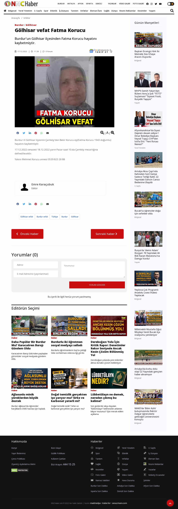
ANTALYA (56, 4)
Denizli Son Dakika (125, 491)
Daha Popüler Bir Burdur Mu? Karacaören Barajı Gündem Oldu (26, 349)
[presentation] (34, 286)
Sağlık (106, 10)
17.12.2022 (21, 51)
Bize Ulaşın (56, 448)
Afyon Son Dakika (152, 485)
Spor (46, 10)
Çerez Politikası (18, 458)
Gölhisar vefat (26, 218)
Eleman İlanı (96, 10)
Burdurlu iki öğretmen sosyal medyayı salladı (65, 348)
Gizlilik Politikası (58, 453)
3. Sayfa (38, 10)
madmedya (95, 503)
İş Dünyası (64, 10)
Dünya (114, 10)
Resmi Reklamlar (127, 10)
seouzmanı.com (119, 503)
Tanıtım (74, 10)
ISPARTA (78, 4)
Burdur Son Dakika (99, 485)
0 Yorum (48, 51)
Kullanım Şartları (58, 458)
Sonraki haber (107, 236)
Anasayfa (15, 18)
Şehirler (147, 480)
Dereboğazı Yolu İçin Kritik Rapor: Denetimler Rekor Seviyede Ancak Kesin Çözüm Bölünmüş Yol (109, 351)
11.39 (35, 51)
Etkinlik (53, 10)
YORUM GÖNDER (97, 286)
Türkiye (54, 218)
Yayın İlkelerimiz (18, 453)
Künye (14, 448)
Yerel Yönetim (25, 10)
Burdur (19, 25)
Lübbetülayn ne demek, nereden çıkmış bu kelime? (106, 403)
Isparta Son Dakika (99, 491)
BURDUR (45, 4)
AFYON (67, 4)
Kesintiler (142, 10)
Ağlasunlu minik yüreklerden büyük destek (27, 403)
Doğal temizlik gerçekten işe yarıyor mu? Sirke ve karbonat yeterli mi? (69, 405)
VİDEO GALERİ (119, 4)
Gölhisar (31, 25)
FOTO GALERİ (135, 4)
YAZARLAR (104, 4)
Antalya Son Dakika (125, 485)
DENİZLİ (89, 4)
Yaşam (152, 10)
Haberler (106, 503)
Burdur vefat (42, 218)
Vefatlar (84, 10)
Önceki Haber (27, 236)
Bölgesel (12, 10)
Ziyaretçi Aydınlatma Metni (23, 464)
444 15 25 (69, 464)
